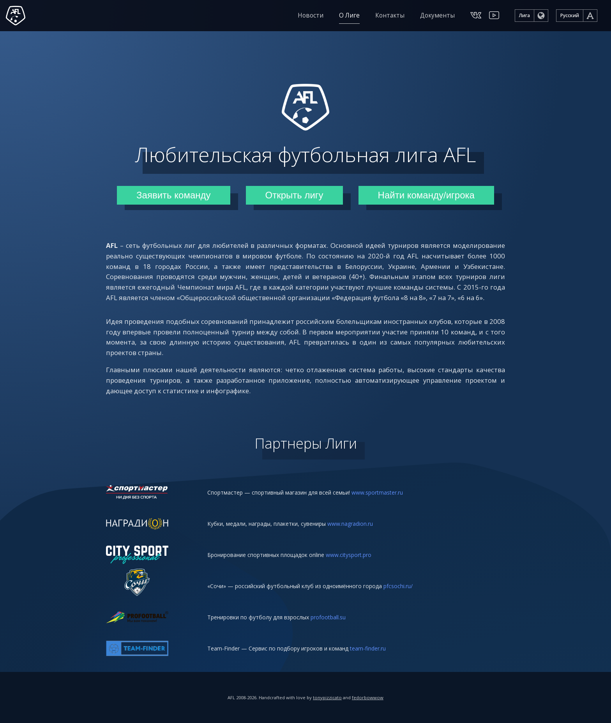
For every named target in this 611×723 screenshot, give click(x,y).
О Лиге (349, 15)
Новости (310, 15)
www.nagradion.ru (350, 523)
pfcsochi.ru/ (398, 586)
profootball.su (328, 617)
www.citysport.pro (348, 555)
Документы (437, 15)
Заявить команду (173, 195)
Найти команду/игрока (426, 195)
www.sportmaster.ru (377, 492)
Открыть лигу (294, 195)
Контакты (389, 15)
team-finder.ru (368, 648)
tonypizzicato (327, 697)
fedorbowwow (367, 697)
